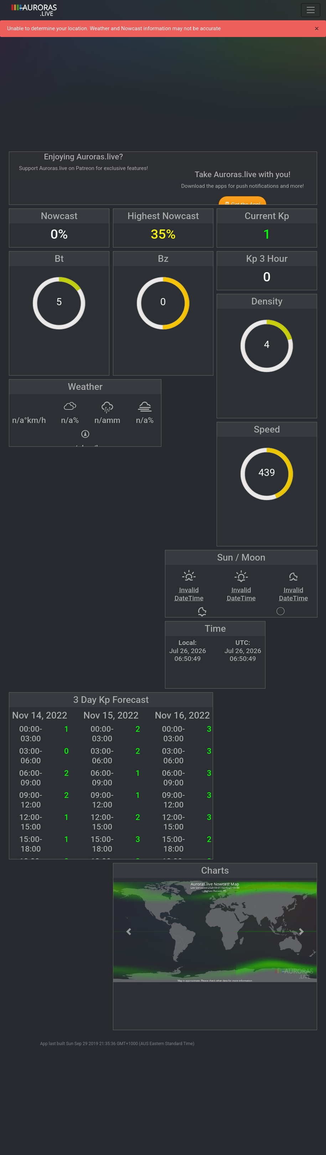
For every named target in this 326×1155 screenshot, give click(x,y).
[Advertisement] (163, 92)
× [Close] (317, 28)
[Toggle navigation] (310, 10)
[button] (128, 931)
